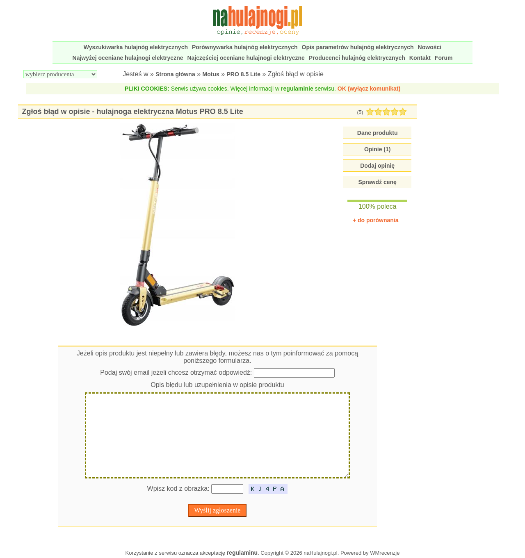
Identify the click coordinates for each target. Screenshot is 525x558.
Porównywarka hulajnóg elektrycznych (245, 47)
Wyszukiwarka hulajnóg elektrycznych (136, 47)
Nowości (430, 47)
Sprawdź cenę (377, 182)
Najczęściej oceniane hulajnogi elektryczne (246, 58)
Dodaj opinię (377, 165)
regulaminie (297, 88)
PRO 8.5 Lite (243, 74)
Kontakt (420, 58)
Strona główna (175, 74)
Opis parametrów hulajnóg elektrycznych (358, 47)
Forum (444, 58)
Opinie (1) (377, 149)
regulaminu (242, 552)
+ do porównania (376, 220)
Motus (211, 74)
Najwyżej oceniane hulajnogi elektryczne (128, 58)
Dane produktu (377, 133)
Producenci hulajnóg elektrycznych (357, 58)
